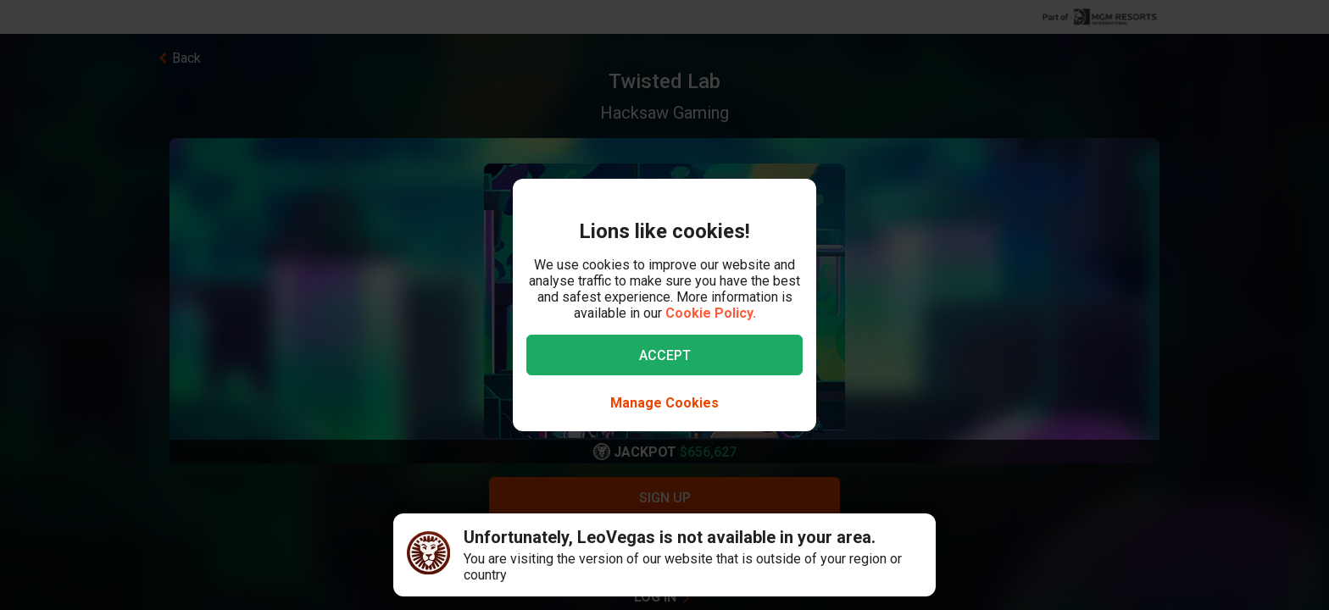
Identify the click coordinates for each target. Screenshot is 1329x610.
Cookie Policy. (710, 313)
